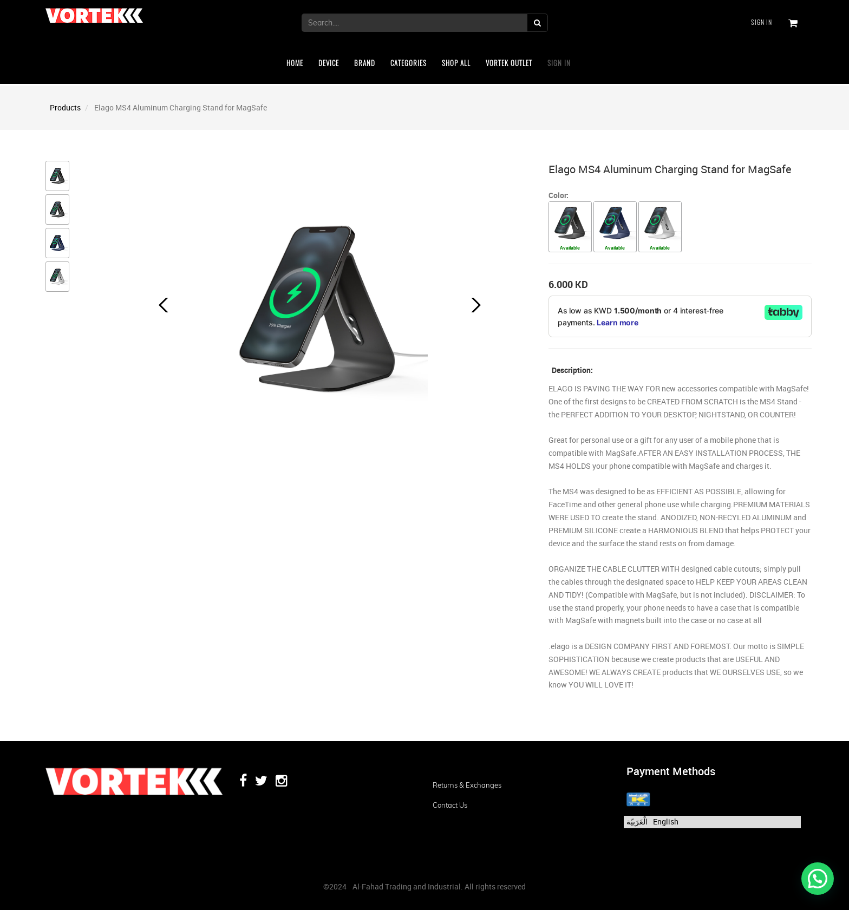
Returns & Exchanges (467, 785)
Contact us (450, 805)
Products (65, 107)
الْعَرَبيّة (637, 821)
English (665, 821)
